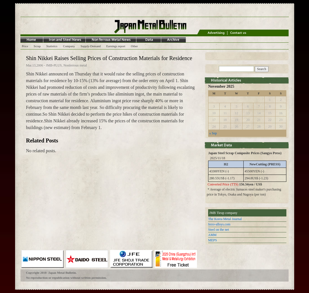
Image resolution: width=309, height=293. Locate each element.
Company (69, 46)
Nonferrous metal (75, 65)
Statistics (52, 46)
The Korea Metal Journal (225, 219)
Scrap (37, 46)
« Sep (213, 133)
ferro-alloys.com (219, 224)
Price (25, 46)
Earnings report (115, 46)
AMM (212, 235)
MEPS (212, 240)
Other (134, 46)
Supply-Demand (90, 46)
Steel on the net (218, 230)
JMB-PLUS (54, 65)
